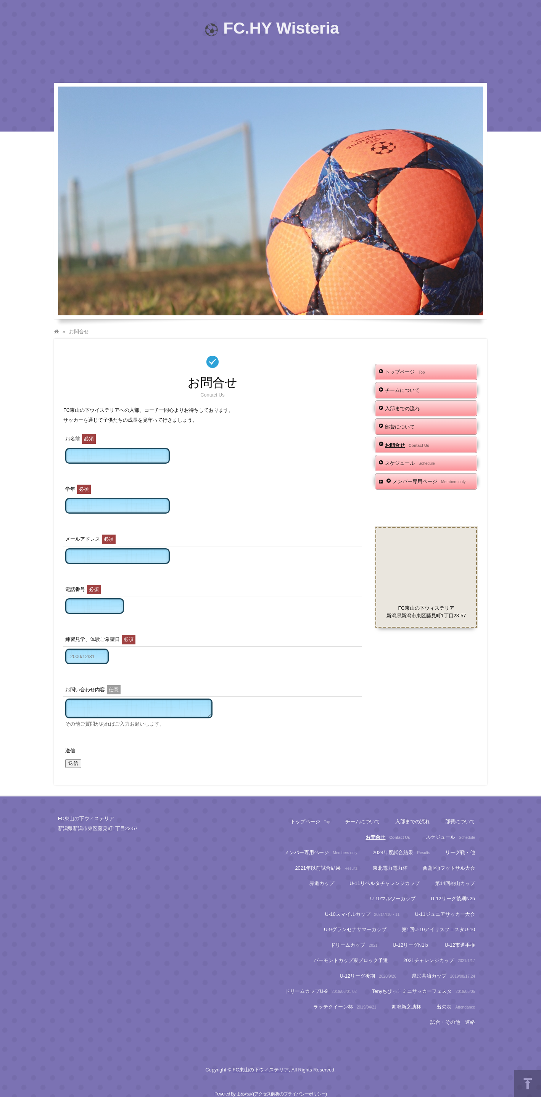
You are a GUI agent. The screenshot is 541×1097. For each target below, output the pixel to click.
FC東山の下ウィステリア (261, 1069)
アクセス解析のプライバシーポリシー (289, 1094)
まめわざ (244, 1094)
